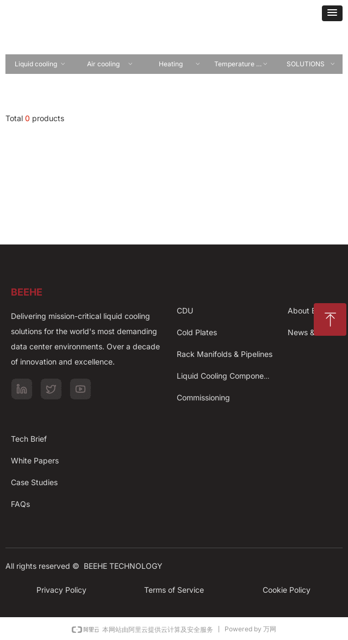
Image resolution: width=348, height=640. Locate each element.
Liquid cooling (40, 64)
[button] (332, 13)
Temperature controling (244, 64)
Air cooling (110, 64)
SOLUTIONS (311, 64)
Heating (180, 64)
